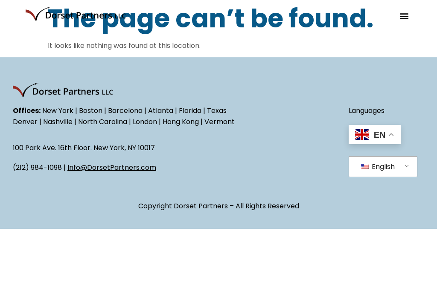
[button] (404, 16)
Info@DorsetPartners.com (111, 167)
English (378, 167)
